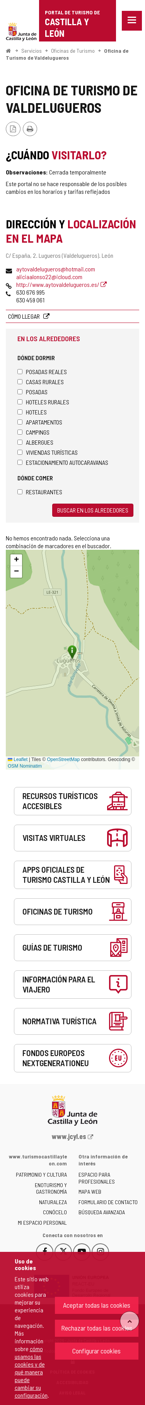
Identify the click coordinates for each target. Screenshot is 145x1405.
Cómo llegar (24, 316)
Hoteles (32, 412)
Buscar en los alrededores (92, 510)
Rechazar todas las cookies (96, 1328)
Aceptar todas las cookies (96, 1305)
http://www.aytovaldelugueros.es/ (61, 284)
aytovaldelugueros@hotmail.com (55, 269)
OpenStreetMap (63, 759)
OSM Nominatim (25, 766)
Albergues (35, 442)
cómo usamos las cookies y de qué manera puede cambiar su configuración (31, 1372)
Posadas (32, 391)
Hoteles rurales (43, 402)
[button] (16, 560)
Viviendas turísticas (47, 452)
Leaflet (17, 759)
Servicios (31, 50)
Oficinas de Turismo (73, 50)
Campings (33, 432)
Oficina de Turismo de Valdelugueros (67, 54)
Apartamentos (39, 422)
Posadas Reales (42, 371)
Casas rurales (40, 381)
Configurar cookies (96, 1350)
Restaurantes (39, 491)
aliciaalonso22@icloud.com (49, 276)
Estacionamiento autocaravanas (62, 462)
